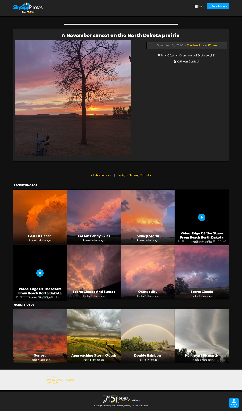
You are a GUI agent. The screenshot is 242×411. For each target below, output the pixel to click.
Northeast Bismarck (201, 355)
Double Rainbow (147, 355)
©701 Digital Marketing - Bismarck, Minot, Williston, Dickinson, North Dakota (121, 405)
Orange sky (147, 292)
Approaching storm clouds (94, 355)
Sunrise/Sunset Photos (202, 45)
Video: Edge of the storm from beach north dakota (201, 235)
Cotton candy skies (94, 236)
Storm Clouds (202, 292)
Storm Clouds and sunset (94, 292)
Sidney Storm (148, 236)
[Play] (201, 217)
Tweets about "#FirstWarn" (61, 379)
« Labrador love (101, 175)
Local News (52, 382)
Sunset (40, 355)
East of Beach (40, 236)
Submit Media (218, 6)
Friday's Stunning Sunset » (134, 175)
